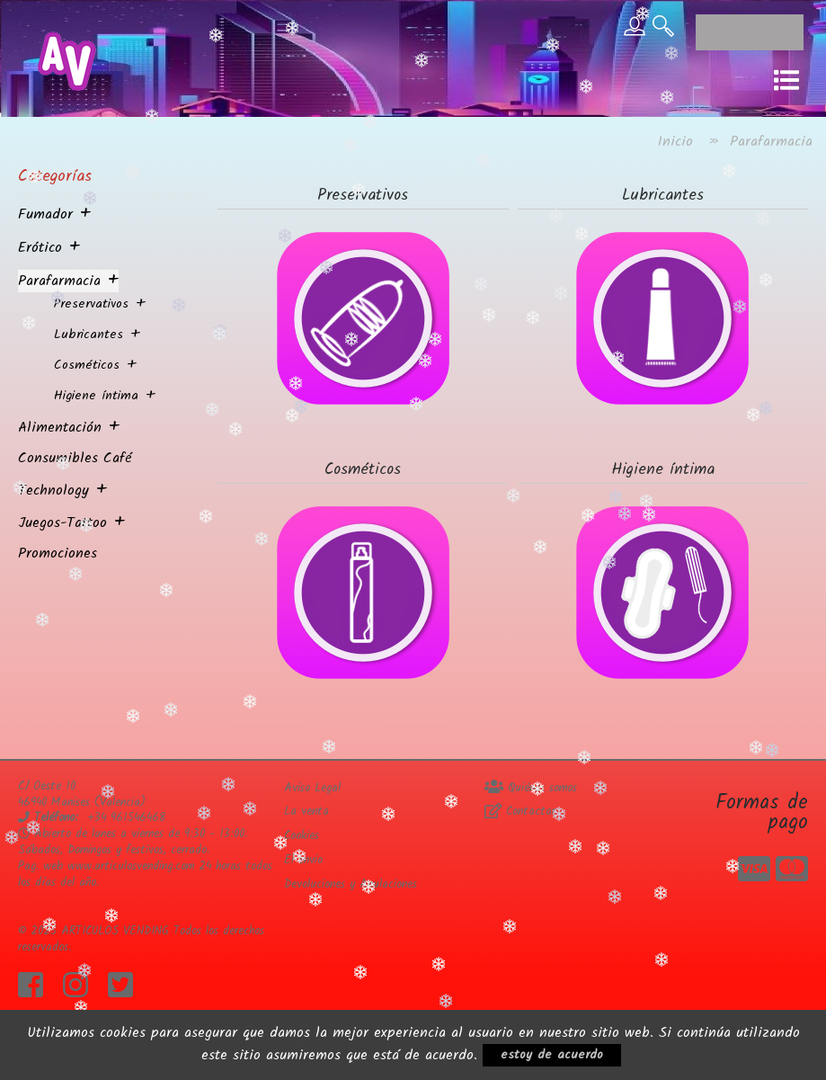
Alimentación (60, 427)
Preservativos (91, 304)
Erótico (40, 248)
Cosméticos (87, 365)
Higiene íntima (96, 396)
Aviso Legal (312, 788)
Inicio (675, 141)
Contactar (519, 811)
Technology (53, 490)
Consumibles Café (75, 458)
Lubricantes (88, 335)
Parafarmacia (59, 281)
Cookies (301, 835)
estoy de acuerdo (552, 1055)
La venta (306, 811)
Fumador (45, 214)
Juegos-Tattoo (62, 523)
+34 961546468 (126, 817)
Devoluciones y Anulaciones (350, 884)
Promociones (57, 553)
